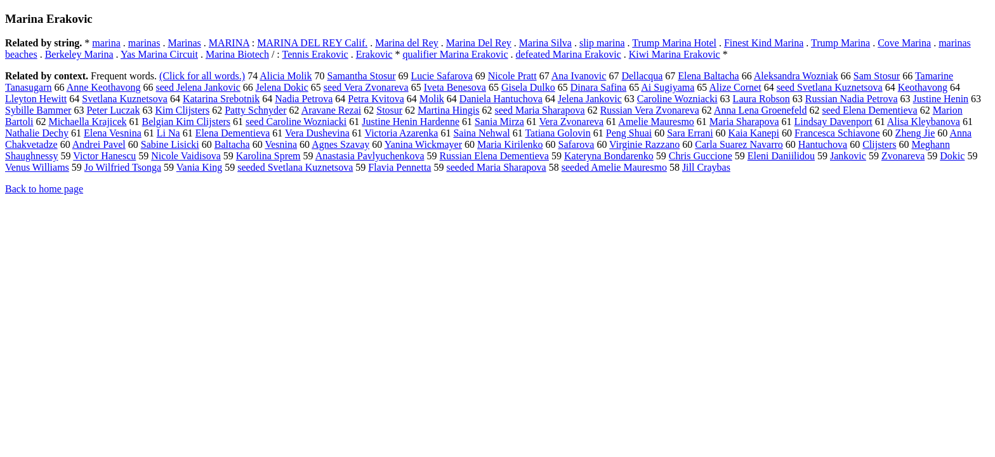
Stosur (389, 110)
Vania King (199, 167)
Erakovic (374, 54)
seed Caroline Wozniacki (296, 121)
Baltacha (232, 144)
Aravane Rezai (331, 110)
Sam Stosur (876, 75)
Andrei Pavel (99, 144)
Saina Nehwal (481, 133)
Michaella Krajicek (87, 121)
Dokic (952, 155)
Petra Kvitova (376, 98)
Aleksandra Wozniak (796, 75)
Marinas (184, 42)
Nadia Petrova (304, 98)
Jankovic (848, 155)
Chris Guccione (700, 155)
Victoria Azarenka (401, 133)
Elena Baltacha (708, 75)
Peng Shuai (629, 133)
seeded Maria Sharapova (496, 167)
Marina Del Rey (478, 42)
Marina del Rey (406, 42)
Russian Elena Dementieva (494, 155)
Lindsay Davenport (833, 121)
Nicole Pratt (512, 75)
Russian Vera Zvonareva (649, 110)
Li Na (168, 133)
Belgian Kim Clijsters (186, 121)
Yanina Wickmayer (423, 144)
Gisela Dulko (528, 87)
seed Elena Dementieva (869, 110)
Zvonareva (903, 155)
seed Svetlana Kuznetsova (830, 87)
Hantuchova (822, 144)
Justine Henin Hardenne (410, 121)
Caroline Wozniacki (677, 98)
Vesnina (281, 144)
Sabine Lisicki (170, 144)
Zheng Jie (915, 133)
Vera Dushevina (317, 133)
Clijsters (879, 144)
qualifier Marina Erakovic (455, 54)
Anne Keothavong (104, 87)
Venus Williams (37, 167)
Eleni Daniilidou (781, 155)
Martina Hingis (448, 110)
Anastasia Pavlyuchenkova (370, 155)
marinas (144, 42)
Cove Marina (904, 42)
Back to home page (44, 188)
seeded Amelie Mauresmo (614, 167)
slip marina (602, 42)
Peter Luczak (113, 110)
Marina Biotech (237, 54)
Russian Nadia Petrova (851, 98)
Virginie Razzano (644, 144)
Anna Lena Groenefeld (760, 110)
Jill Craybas (706, 167)
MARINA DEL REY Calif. (312, 42)
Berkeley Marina (79, 54)
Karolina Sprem (268, 155)
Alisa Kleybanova (923, 121)
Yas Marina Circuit (159, 54)
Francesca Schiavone (837, 133)
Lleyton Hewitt (36, 98)
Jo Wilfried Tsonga (122, 167)
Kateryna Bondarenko (609, 155)
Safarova (576, 144)
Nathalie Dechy (37, 133)
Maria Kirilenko (510, 144)
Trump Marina (840, 42)
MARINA (229, 42)
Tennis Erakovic (315, 54)
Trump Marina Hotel (674, 42)
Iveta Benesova (455, 87)
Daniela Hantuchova (501, 98)
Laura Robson (761, 98)
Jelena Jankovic (590, 98)
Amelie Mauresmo (656, 121)
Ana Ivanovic (579, 75)
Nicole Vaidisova (185, 155)
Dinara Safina (598, 87)
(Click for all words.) (202, 75)
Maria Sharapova (744, 121)
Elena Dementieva (232, 133)
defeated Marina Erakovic (568, 54)
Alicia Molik (286, 75)
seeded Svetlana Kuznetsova (295, 167)
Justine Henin (941, 98)
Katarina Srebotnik (221, 98)
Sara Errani (690, 133)
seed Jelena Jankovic (198, 87)
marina (106, 42)
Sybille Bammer (38, 110)
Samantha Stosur (361, 75)
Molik (431, 98)
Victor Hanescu (104, 155)
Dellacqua (641, 75)
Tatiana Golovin (557, 133)
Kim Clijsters (182, 110)
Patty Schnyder (255, 110)
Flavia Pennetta (399, 167)
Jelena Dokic (282, 87)
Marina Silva (545, 42)
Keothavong (922, 87)
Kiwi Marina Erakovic (674, 54)
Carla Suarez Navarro (739, 144)
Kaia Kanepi (753, 133)
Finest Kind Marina (763, 42)
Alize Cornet (735, 87)
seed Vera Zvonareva (366, 87)
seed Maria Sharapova (539, 110)
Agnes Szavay (340, 144)
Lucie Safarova (442, 75)
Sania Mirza (499, 121)
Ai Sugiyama (667, 87)
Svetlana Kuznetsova (125, 98)
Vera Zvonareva (571, 121)
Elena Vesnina (113, 133)
